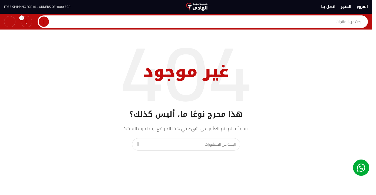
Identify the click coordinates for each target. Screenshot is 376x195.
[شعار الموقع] (196, 6)
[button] (361, 166)
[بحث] (203, 22)
